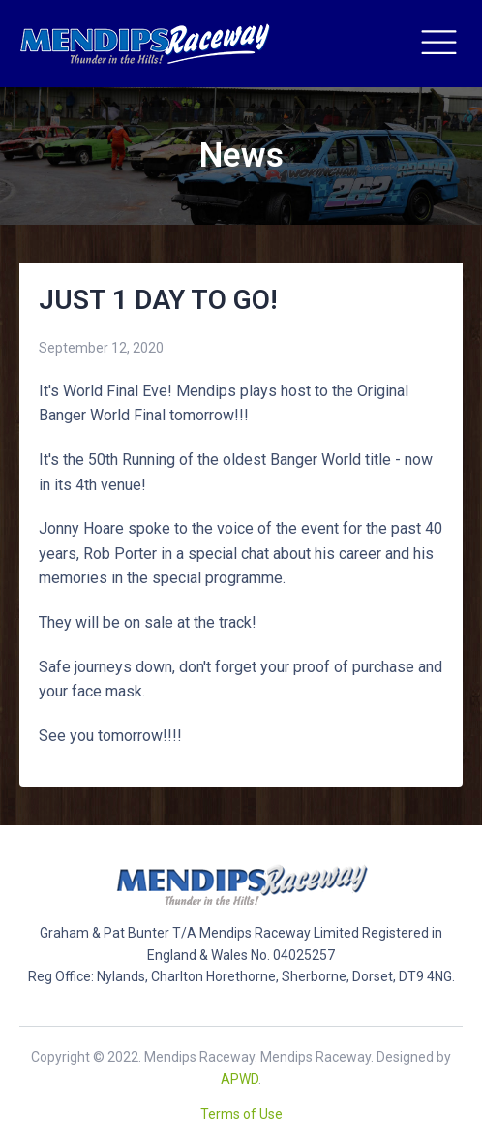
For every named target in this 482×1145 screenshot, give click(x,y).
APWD (239, 1079)
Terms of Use (241, 1114)
